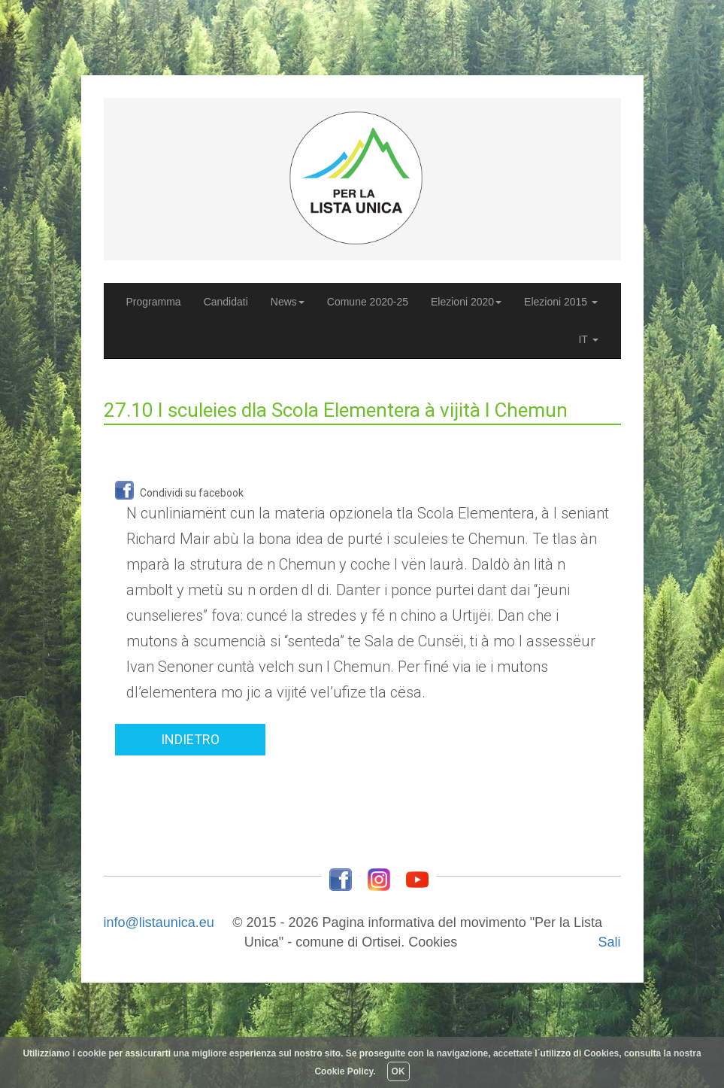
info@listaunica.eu (159, 922)
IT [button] (588, 339)
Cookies (432, 942)
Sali (609, 942)
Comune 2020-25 (367, 302)
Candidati (228, 307)
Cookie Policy (343, 1071)
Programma (153, 302)
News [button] (287, 302)
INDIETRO (190, 739)
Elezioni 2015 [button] (561, 302)
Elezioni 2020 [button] (466, 302)
